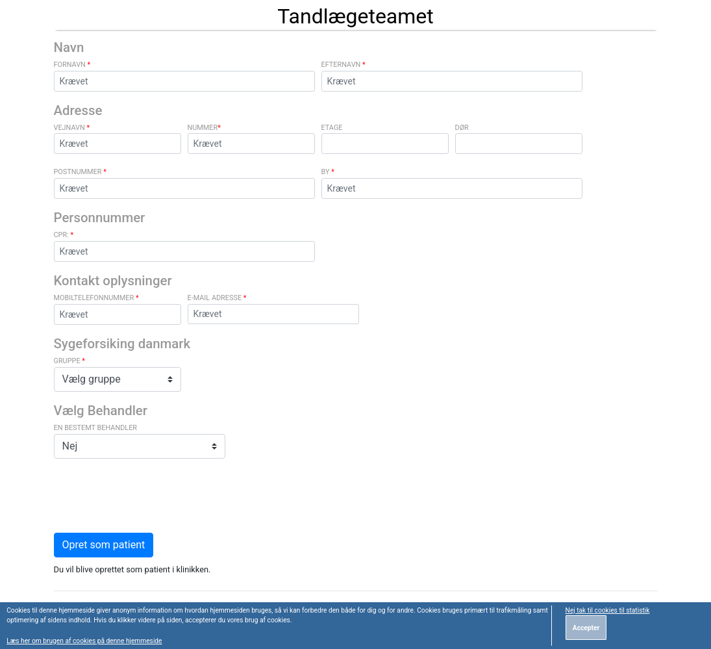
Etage (332, 127)
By (327, 172)
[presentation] (152, 494)
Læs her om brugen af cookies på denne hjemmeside (84, 640)
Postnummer (80, 172)
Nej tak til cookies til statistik (608, 610)
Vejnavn (72, 127)
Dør (462, 127)
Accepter (586, 627)
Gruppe (69, 361)
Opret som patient (103, 545)
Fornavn (72, 64)
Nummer (204, 127)
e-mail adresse (217, 298)
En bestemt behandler (96, 428)
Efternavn (343, 64)
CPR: (64, 235)
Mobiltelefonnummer (96, 298)
